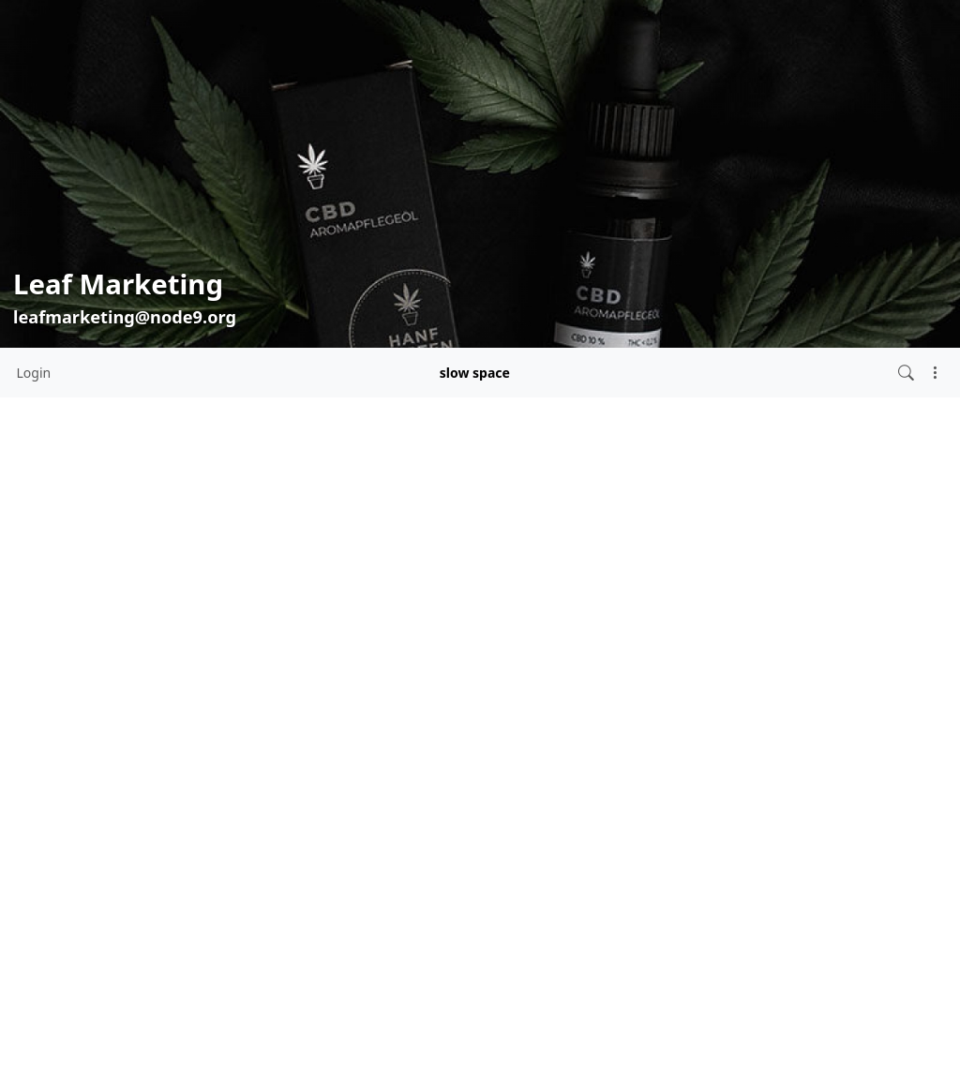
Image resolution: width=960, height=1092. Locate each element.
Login (34, 372)
